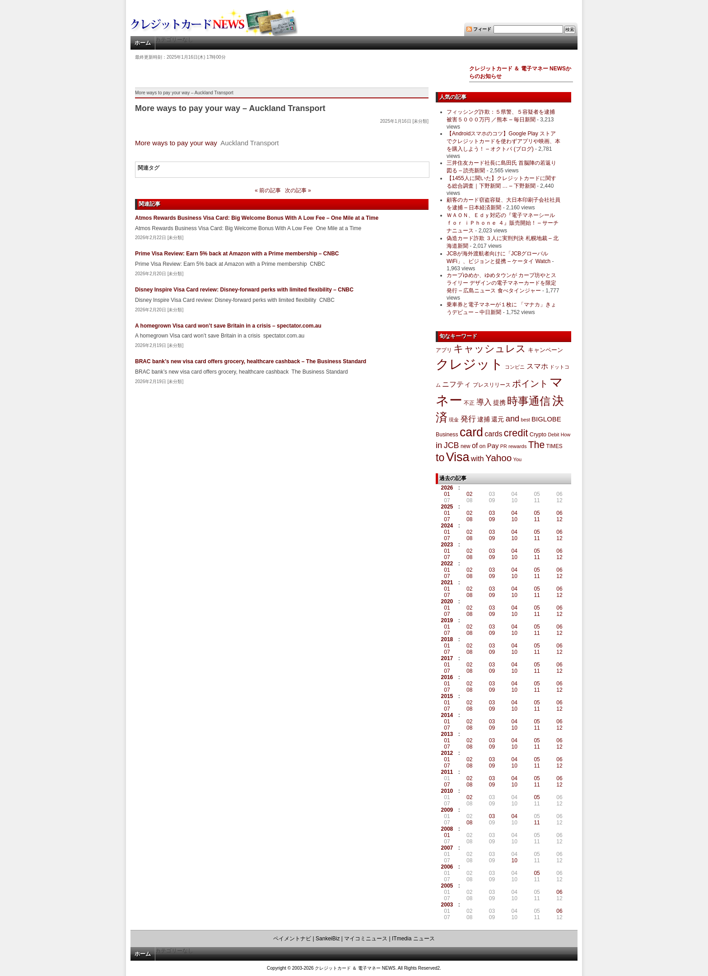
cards (493, 434)
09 (492, 519)
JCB (451, 445)
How (565, 434)
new (465, 446)
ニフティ (456, 384)
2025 (447, 507)
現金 (454, 419)
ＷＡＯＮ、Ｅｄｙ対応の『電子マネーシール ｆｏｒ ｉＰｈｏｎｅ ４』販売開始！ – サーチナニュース (503, 223)
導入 (484, 402)
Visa (458, 457)
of (475, 445)
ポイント (530, 384)
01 (447, 494)
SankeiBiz (328, 938)
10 (514, 519)
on (483, 446)
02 (469, 494)
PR (503, 446)
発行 (468, 419)
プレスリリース (492, 385)
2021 (447, 582)
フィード (482, 29)
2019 (447, 620)
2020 (447, 601)
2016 (447, 677)
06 (559, 513)
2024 (447, 526)
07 (447, 519)
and (512, 418)
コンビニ (515, 367)
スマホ (537, 366)
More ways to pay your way (176, 143)
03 (492, 513)
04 (514, 513)
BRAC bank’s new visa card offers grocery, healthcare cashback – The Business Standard (250, 361)
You (517, 459)
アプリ (444, 350)
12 (559, 519)
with (477, 458)
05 (537, 513)
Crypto (538, 434)
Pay (493, 445)
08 (469, 519)
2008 (447, 829)
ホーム (143, 43)
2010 (447, 791)
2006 (447, 867)
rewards (517, 446)
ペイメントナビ (292, 938)
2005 (447, 886)
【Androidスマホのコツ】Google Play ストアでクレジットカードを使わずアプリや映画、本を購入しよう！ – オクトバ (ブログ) (503, 141)
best (525, 419)
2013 (447, 734)
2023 (447, 544)
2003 (447, 905)
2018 (447, 639)
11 (537, 519)
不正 (469, 403)
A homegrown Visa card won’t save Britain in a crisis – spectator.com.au (228, 326)
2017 (447, 658)
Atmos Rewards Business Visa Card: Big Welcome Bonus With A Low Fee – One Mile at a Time (256, 218)
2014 (447, 715)
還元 (497, 419)
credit (516, 433)
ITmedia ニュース (413, 938)
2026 (447, 488)
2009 (447, 810)
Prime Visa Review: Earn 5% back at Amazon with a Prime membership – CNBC (237, 253)
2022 (447, 563)
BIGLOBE (546, 419)
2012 (447, 753)
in (439, 445)
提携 (499, 402)
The (536, 444)
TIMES (554, 446)
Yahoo (498, 458)
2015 (447, 696)
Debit (553, 434)
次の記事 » (298, 190)
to (440, 457)
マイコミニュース (365, 938)
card (471, 432)
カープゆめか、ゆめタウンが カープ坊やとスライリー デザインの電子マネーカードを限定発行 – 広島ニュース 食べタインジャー (501, 283)
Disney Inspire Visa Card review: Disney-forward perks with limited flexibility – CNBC (244, 290)
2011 (447, 772)
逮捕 (483, 419)
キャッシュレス (489, 348)
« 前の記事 (268, 190)
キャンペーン (545, 350)
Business (447, 434)
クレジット (469, 364)
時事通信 (528, 401)
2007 (447, 848)
